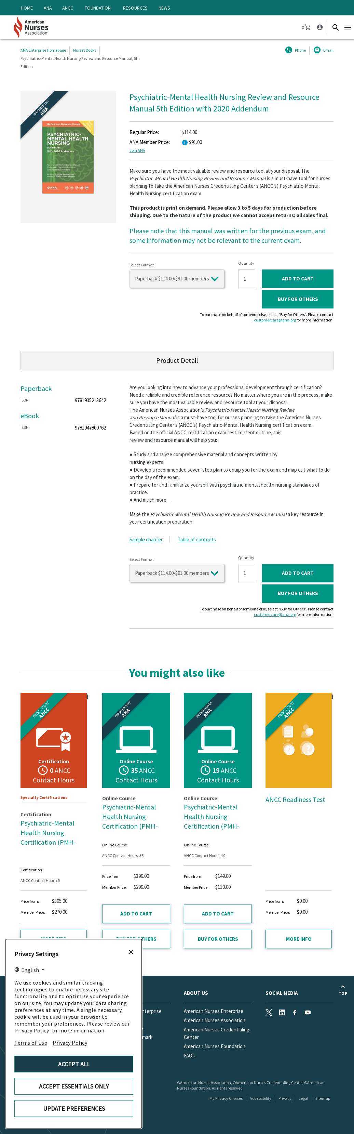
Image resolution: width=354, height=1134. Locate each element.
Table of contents (197, 539)
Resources (135, 8)
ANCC (67, 8)
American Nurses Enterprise (213, 1011)
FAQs (189, 1055)
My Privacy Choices (226, 1098)
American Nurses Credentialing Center (216, 1033)
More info (299, 939)
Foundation (98, 8)
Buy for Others (298, 299)
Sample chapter (146, 539)
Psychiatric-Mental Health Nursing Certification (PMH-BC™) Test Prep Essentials (130, 826)
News (164, 8)
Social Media (282, 993)
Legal (303, 1098)
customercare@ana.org (275, 319)
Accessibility (260, 1098)
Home (27, 8)
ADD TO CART (298, 278)
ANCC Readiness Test (295, 799)
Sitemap (322, 1098)
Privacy (284, 1098)
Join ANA (137, 150)
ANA (48, 8)
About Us (196, 993)
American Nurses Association (214, 1020)
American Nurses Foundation (214, 1046)
